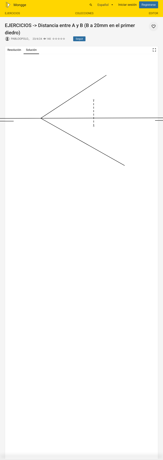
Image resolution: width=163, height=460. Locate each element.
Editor (153, 13)
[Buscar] (90, 4)
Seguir (79, 38)
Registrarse (148, 4)
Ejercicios (12, 13)
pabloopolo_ (20, 38)
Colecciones (84, 13)
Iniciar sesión (127, 5)
